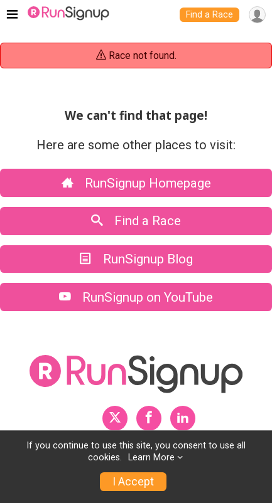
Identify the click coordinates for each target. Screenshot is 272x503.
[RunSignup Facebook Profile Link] (148, 418)
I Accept (133, 481)
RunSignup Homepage (136, 183)
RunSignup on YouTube (136, 297)
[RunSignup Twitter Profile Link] (115, 418)
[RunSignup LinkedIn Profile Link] (182, 418)
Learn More (151, 457)
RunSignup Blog (136, 259)
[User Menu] (257, 14)
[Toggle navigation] (12, 15)
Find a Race (209, 14)
